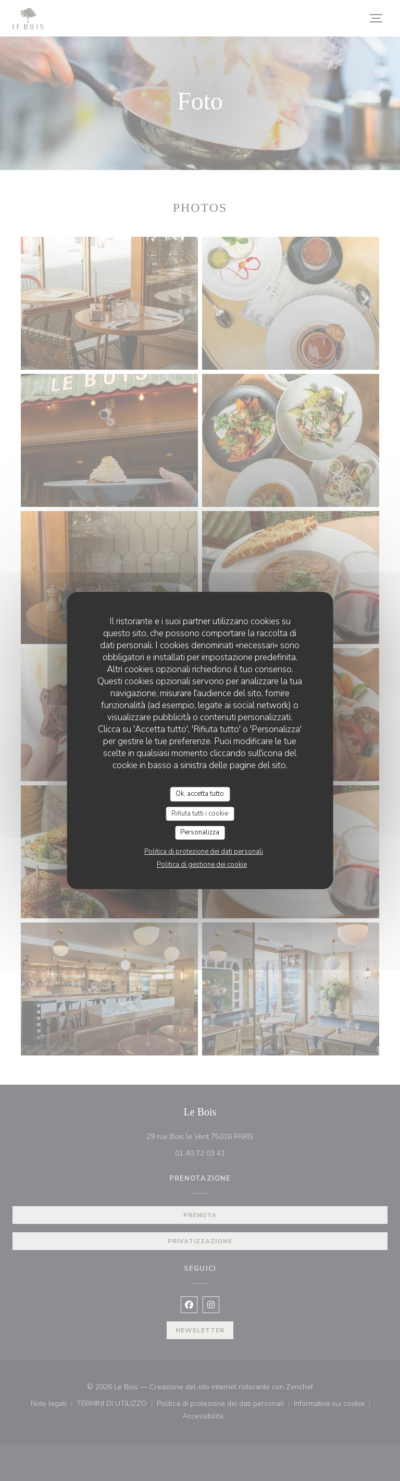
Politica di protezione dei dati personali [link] (203, 851)
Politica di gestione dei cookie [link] (202, 864)
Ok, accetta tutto (200, 793)
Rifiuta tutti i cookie (199, 813)
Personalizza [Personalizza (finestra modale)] (199, 832)
